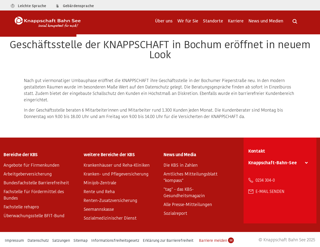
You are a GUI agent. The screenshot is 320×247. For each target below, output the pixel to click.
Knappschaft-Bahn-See (272, 162)
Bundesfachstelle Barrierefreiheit (36, 182)
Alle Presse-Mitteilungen (188, 204)
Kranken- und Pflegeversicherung (116, 173)
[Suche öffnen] (295, 23)
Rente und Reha (99, 191)
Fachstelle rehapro (21, 206)
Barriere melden (216, 240)
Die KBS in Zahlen (181, 164)
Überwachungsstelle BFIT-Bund (34, 215)
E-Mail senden (270, 191)
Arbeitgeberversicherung (28, 173)
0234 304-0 (265, 180)
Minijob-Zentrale (100, 182)
